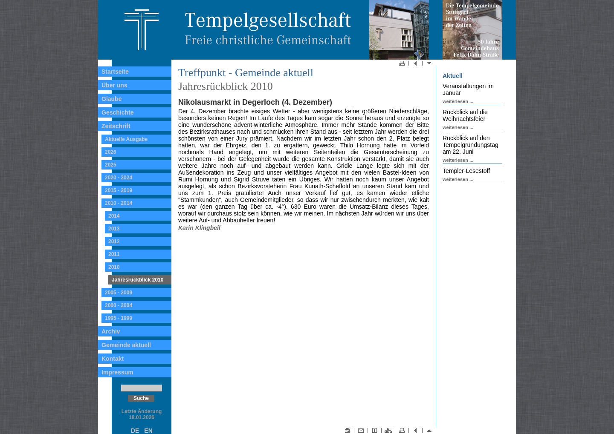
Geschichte (117, 112)
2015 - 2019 (118, 190)
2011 (114, 254)
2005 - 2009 (118, 293)
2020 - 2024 (118, 178)
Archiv (110, 331)
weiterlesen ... (458, 101)
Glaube (111, 98)
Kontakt (112, 358)
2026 (110, 152)
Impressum (117, 372)
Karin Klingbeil (199, 227)
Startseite (115, 71)
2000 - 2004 (118, 305)
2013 (114, 229)
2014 (114, 216)
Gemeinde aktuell (126, 345)
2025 (110, 165)
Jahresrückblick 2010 (137, 280)
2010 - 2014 (118, 203)
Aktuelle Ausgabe (126, 139)
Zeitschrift (115, 126)
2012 (114, 241)
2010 (114, 267)
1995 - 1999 (118, 318)
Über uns (114, 85)
